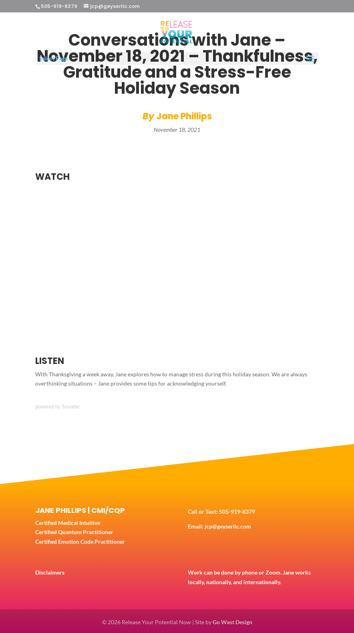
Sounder (71, 407)
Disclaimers (49, 572)
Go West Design (232, 622)
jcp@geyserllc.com (228, 526)
